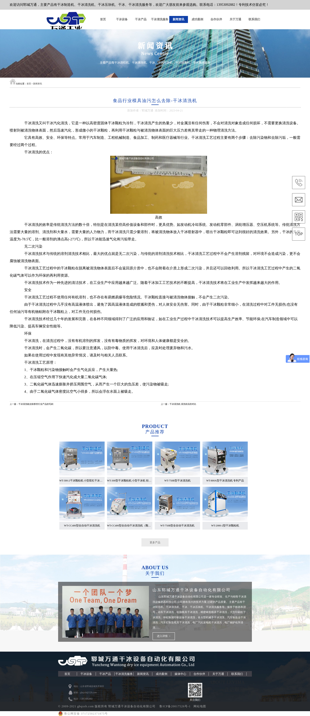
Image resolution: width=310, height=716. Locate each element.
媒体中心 (180, 674)
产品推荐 (155, 431)
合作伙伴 (216, 19)
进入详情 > (163, 636)
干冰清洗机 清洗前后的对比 (183, 404)
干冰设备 (122, 19)
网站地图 (200, 706)
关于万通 (235, 19)
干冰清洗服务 (159, 19)
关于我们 (155, 573)
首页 (103, 19)
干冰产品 (141, 19)
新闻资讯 (178, 19)
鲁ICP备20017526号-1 (175, 706)
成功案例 (197, 19)
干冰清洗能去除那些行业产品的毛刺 (35, 404)
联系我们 (254, 19)
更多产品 (155, 542)
